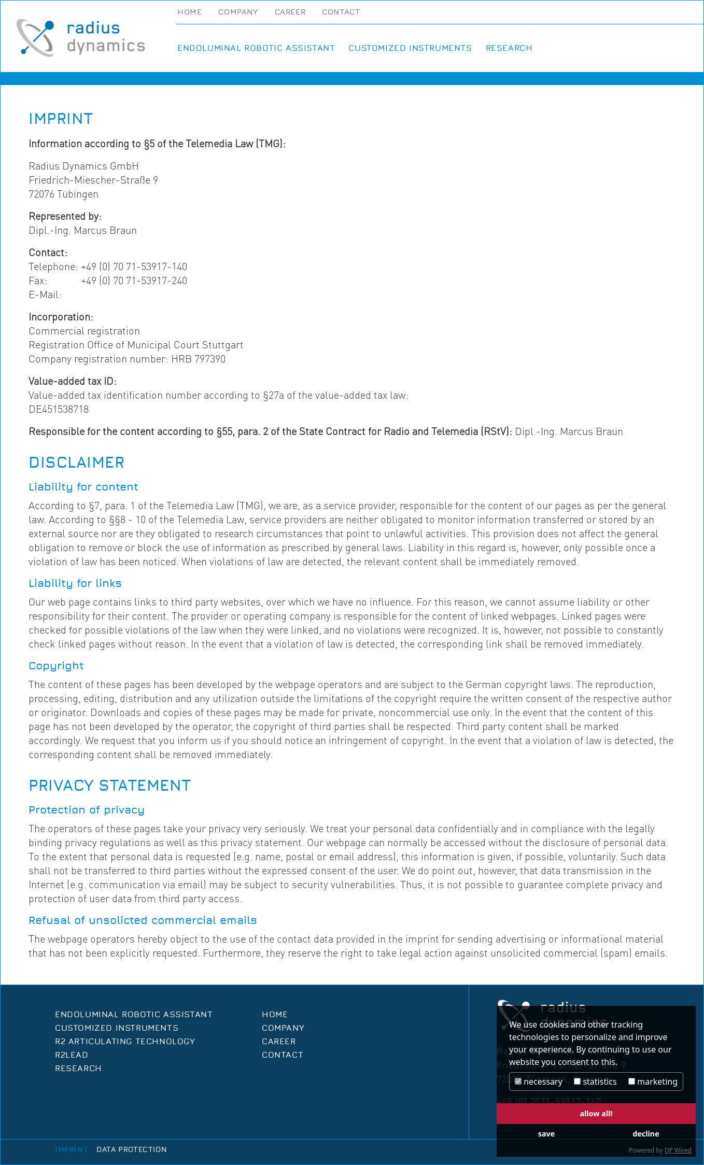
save (546, 1134)
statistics (595, 1081)
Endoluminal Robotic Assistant (256, 48)
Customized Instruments (410, 48)
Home (189, 12)
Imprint (71, 1150)
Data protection (131, 1150)
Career (290, 12)
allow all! (596, 1113)
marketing (653, 1081)
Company (238, 12)
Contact (341, 12)
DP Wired (678, 1150)
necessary (538, 1081)
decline (645, 1134)
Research (509, 48)
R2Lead (72, 1055)
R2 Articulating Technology (125, 1041)
